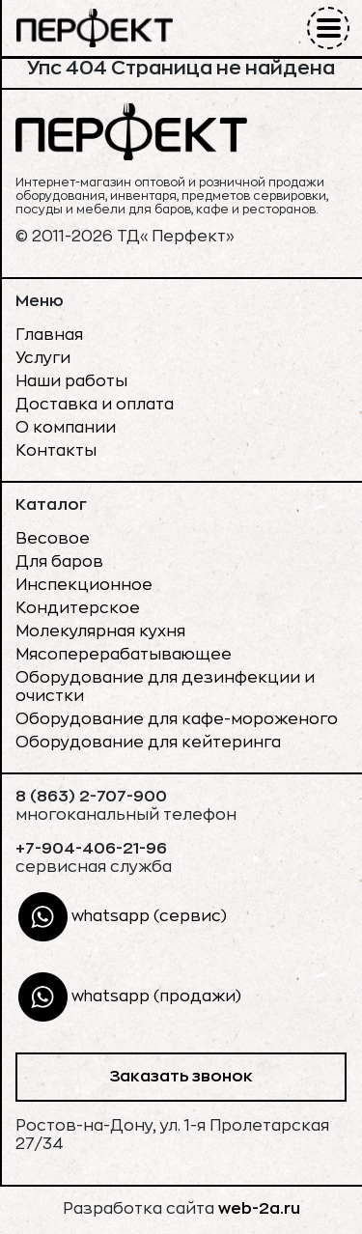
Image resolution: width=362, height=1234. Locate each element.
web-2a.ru (259, 1209)
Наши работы (71, 381)
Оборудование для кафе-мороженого (176, 719)
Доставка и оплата (94, 404)
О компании (65, 427)
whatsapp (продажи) (129, 997)
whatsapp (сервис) (122, 916)
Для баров (59, 562)
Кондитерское (77, 608)
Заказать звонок (181, 1076)
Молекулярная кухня (100, 631)
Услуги (42, 358)
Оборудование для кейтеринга (148, 742)
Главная (49, 335)
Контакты (56, 451)
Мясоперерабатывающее (123, 654)
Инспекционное (84, 585)
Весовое (52, 539)
